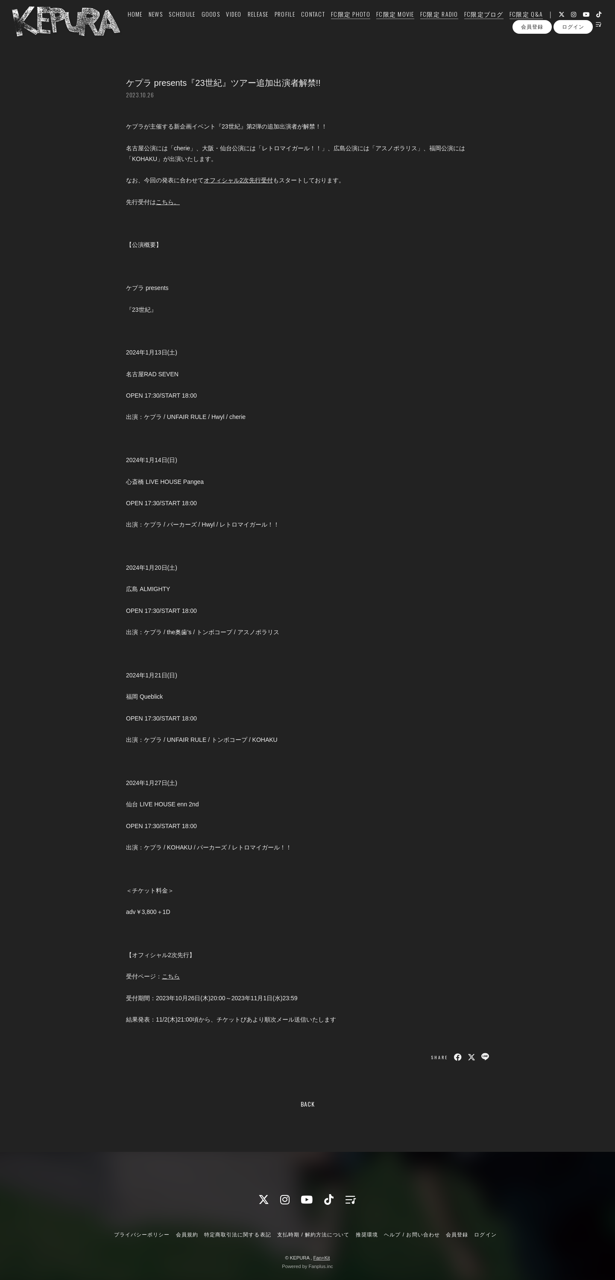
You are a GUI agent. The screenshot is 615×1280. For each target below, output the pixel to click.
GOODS (201, 24)
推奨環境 (367, 1235)
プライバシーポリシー (142, 1235)
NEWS (146, 24)
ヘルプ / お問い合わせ (411, 1235)
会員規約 (187, 1235)
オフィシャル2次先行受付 (238, 180)
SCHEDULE (172, 24)
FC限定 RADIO (429, 24)
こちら (171, 976)
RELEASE (248, 24)
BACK (308, 1103)
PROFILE (275, 24)
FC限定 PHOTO (340, 24)
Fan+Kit (321, 1257)
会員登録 (532, 50)
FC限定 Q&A (516, 24)
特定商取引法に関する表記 (237, 1235)
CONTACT (303, 24)
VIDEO (223, 24)
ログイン (573, 50)
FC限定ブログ (474, 24)
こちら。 (168, 202)
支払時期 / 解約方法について (313, 1235)
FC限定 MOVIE (385, 24)
